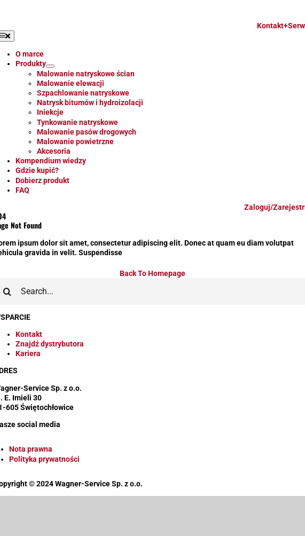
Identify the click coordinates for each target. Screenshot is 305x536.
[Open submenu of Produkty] (50, 66)
